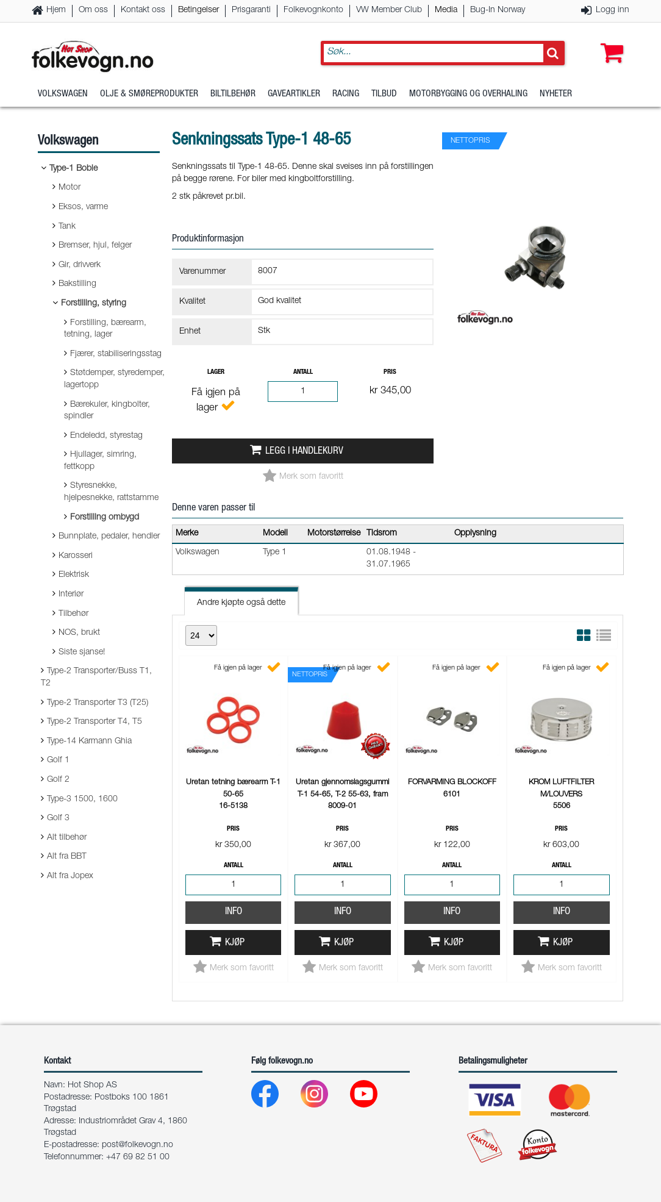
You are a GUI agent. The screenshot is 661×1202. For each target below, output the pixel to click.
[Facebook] (274, 1097)
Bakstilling (77, 284)
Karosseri (76, 556)
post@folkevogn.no (137, 1145)
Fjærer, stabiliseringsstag (116, 354)
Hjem (56, 10)
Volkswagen (63, 94)
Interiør (71, 594)
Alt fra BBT (67, 857)
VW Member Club (389, 10)
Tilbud (384, 94)
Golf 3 (58, 818)
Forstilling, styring (93, 303)
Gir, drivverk (80, 265)
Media (446, 10)
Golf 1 (58, 760)
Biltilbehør (232, 94)
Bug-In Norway (497, 10)
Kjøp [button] (235, 943)
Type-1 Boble (73, 169)
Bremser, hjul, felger (95, 245)
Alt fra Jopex (70, 876)
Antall (303, 372)
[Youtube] (373, 1097)
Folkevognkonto (313, 10)
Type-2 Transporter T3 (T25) (97, 703)
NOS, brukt (79, 633)
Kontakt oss (143, 10)
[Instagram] (324, 1097)
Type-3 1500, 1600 (82, 799)
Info (233, 912)
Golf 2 (58, 780)
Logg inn (612, 10)
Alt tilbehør (67, 838)
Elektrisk (74, 575)
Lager (215, 372)
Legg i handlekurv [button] (304, 451)
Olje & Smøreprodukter (149, 94)
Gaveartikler (294, 94)
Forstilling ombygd (104, 517)
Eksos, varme (83, 207)
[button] (609, 41)
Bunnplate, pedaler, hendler (109, 536)
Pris (390, 372)
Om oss (93, 10)
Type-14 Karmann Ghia (89, 741)
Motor (69, 188)
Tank (67, 227)
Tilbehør (73, 614)
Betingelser (198, 10)
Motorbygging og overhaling (468, 94)
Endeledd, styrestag (106, 436)
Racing (345, 94)
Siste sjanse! (82, 652)
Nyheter (556, 94)
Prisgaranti (251, 10)
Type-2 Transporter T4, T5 (94, 722)
